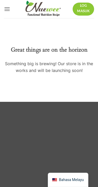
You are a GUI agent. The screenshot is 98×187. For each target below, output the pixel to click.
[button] (7, 9)
